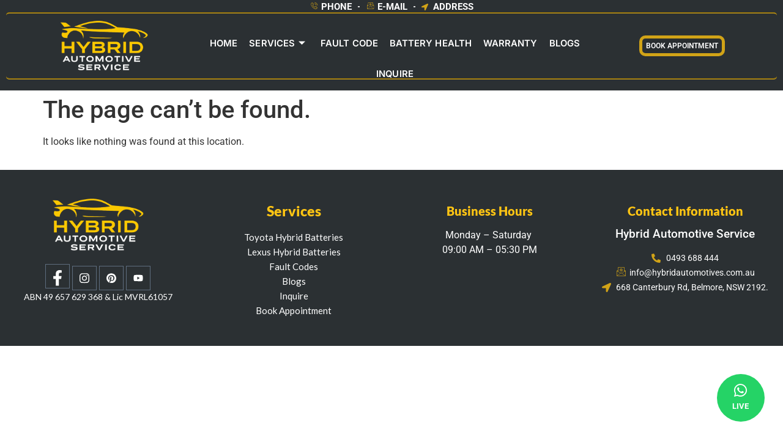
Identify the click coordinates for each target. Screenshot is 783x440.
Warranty (484, 45)
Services (254, 45)
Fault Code (325, 45)
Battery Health (406, 45)
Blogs (538, 45)
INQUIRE (583, 45)
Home (201, 45)
